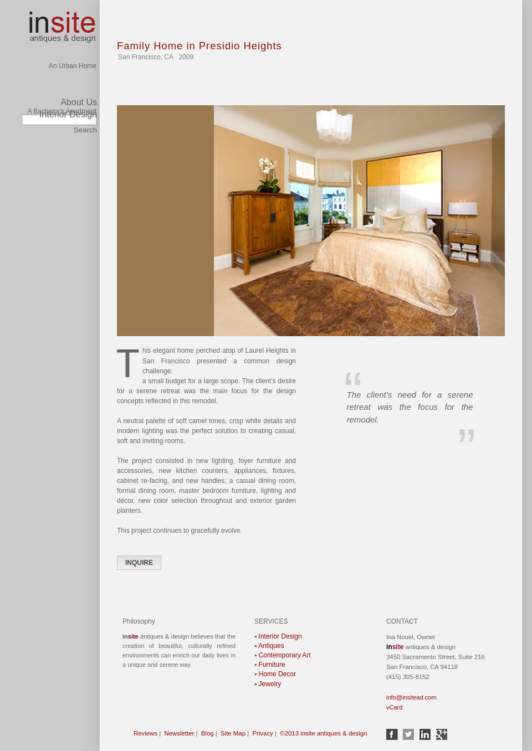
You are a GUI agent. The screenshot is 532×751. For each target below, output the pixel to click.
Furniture (272, 664)
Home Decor (277, 673)
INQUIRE (139, 562)
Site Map (233, 732)
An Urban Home (72, 20)
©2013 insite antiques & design (323, 732)
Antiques (271, 645)
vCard (394, 706)
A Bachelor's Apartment (62, 91)
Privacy (262, 732)
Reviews (145, 732)
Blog (207, 732)
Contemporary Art (285, 655)
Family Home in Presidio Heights (199, 46)
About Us (78, 102)
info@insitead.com (411, 696)
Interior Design (68, 114)
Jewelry (270, 683)
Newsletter (180, 732)
